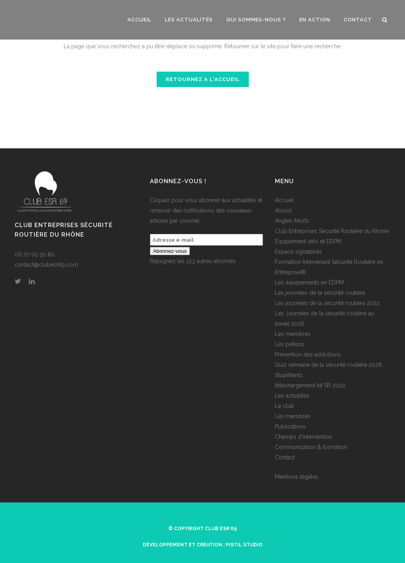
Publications (290, 426)
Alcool (283, 210)
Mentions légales (296, 477)
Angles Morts (292, 221)
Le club (284, 406)
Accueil (284, 200)
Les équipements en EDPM (309, 282)
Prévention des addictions (308, 354)
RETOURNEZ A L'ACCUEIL (203, 79)
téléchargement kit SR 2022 (310, 385)
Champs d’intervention (303, 437)
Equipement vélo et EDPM (308, 241)
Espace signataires (298, 251)
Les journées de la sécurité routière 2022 (327, 303)
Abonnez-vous (170, 251)
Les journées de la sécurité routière (320, 293)
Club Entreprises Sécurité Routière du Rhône (332, 231)
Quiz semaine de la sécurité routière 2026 (328, 365)
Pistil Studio (244, 545)
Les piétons (290, 344)
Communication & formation (311, 447)
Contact (285, 457)
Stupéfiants (289, 375)
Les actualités (292, 395)
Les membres (292, 334)
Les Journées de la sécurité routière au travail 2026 (324, 318)
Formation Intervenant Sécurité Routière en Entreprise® (329, 267)
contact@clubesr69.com (46, 265)
